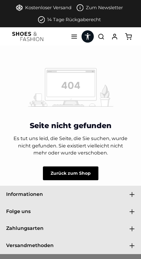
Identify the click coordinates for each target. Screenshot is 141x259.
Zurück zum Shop (71, 173)
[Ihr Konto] (115, 36)
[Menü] (74, 36)
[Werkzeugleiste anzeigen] (88, 36)
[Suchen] (101, 36)
